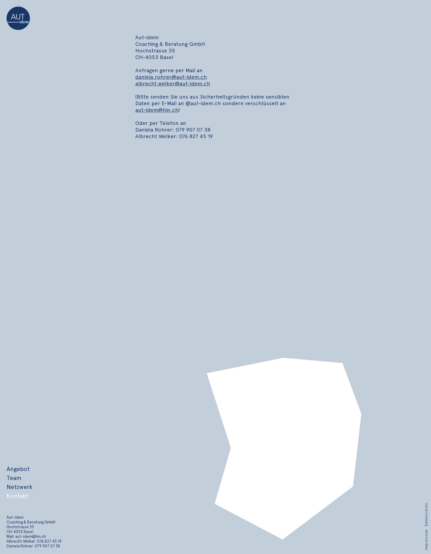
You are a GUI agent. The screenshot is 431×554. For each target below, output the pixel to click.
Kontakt (17, 495)
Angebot (18, 469)
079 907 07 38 (47, 546)
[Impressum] (426, 539)
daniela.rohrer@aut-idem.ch (171, 77)
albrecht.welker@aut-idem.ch (172, 83)
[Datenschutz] (426, 514)
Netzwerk (19, 486)
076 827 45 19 (49, 541)
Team (14, 477)
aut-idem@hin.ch (156, 110)
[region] (282, 453)
